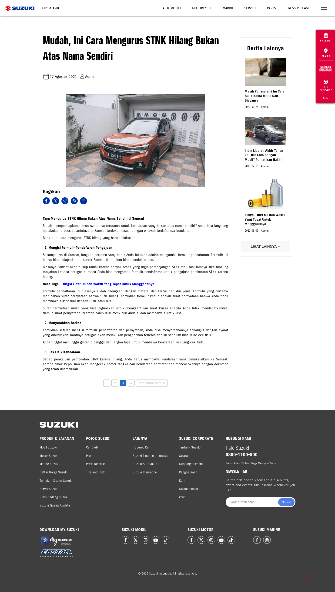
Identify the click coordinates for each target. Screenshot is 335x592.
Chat (325, 97)
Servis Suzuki (49, 489)
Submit (286, 502)
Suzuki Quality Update (55, 505)
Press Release (298, 8)
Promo (90, 456)
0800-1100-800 (242, 455)
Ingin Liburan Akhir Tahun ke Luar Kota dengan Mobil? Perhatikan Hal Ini (264, 155)
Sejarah (184, 456)
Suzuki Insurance (145, 472)
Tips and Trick (95, 472)
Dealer (326, 53)
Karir (182, 481)
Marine (228, 8)
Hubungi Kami (142, 447)
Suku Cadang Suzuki (54, 497)
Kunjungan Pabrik (191, 464)
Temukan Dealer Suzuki (56, 481)
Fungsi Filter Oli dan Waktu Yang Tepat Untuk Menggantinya (107, 284)
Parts (271, 8)
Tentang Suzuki (190, 447)
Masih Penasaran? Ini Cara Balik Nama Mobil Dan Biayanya (265, 96)
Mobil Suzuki (48, 447)
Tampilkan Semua (151, 383)
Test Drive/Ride (326, 86)
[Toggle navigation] (324, 8)
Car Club (92, 447)
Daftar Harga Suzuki (53, 472)
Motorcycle (202, 8)
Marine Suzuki (49, 464)
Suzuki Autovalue (145, 464)
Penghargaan (188, 472)
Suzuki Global (188, 489)
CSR (182, 497)
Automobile (172, 8)
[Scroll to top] (306, 578)
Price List (326, 37)
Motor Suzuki (49, 456)
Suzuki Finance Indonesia (150, 456)
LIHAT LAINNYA (265, 246)
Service (250, 8)
